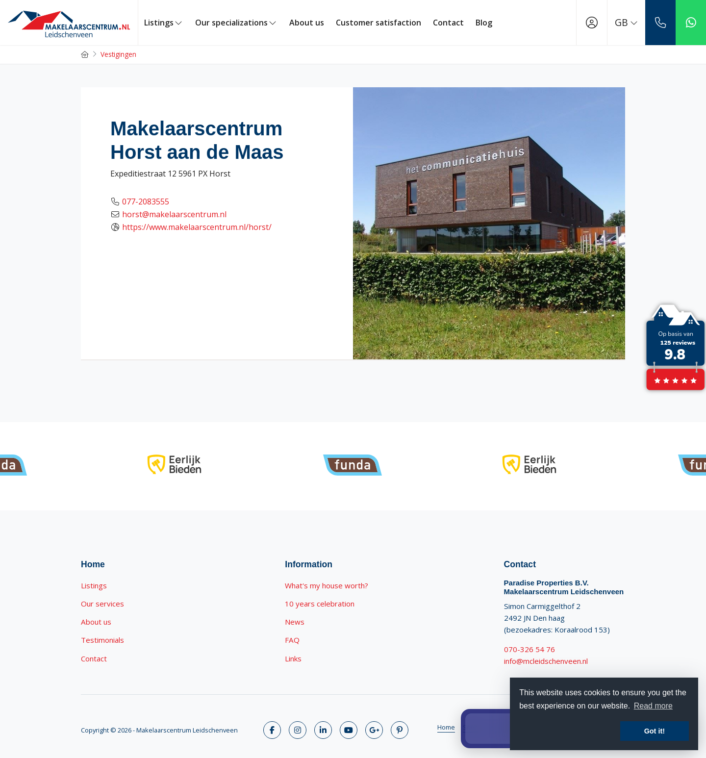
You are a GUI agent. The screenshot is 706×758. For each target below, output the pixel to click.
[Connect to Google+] (374, 730)
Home (446, 727)
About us (306, 22)
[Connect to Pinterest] (399, 730)
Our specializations (236, 22)
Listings (163, 22)
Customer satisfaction (378, 22)
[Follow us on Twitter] (297, 730)
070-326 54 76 (529, 649)
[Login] (592, 22)
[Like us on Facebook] (272, 730)
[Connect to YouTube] (348, 730)
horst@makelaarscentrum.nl (174, 214)
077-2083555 (145, 201)
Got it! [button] (654, 731)
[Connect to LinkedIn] (323, 730)
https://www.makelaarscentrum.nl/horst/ (197, 227)
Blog (484, 22)
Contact (448, 22)
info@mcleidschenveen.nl (546, 661)
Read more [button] (653, 706)
